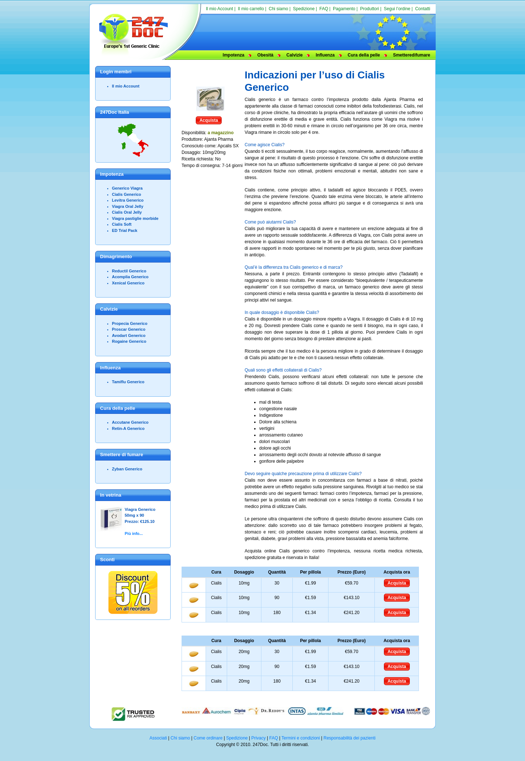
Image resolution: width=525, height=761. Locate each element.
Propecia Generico (129, 323)
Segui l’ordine (397, 8)
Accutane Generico (130, 422)
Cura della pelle (364, 55)
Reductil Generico (129, 271)
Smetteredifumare (411, 55)
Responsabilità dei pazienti (349, 738)
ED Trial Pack (124, 230)
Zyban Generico (127, 469)
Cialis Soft (122, 224)
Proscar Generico (128, 329)
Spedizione (303, 8)
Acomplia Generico (130, 277)
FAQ (323, 8)
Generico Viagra (127, 188)
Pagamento (344, 8)
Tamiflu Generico (128, 382)
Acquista (208, 120)
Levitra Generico (128, 200)
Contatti (422, 8)
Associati (158, 738)
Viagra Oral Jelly (127, 206)
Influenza (325, 55)
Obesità (265, 55)
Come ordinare (208, 738)
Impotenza (233, 55)
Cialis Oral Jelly (127, 212)
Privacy (258, 738)
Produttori (369, 8)
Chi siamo (278, 8)
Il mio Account (219, 8)
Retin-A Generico (128, 428)
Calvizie (295, 55)
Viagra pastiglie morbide (135, 218)
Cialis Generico (126, 194)
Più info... (134, 533)
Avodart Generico (128, 335)
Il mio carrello (251, 8)
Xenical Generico (128, 283)
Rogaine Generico (129, 341)
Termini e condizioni (300, 738)
